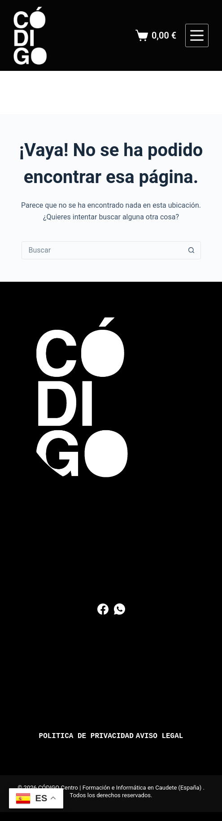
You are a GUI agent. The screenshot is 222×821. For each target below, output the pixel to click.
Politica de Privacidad (86, 736)
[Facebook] (103, 609)
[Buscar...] (102, 250)
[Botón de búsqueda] (191, 250)
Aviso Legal (159, 736)
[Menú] (197, 35)
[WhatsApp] (119, 609)
